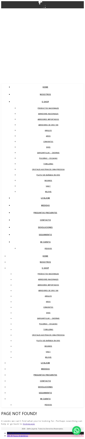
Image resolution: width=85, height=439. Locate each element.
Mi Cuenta (45, 242)
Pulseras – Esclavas (48, 158)
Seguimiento (45, 234)
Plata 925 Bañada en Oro (48, 175)
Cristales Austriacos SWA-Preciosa (48, 169)
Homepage (29, 424)
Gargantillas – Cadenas (48, 153)
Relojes (48, 192)
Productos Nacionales (48, 108)
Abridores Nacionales (48, 114)
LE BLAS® (45, 198)
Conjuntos (48, 142)
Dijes (48, 147)
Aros (48, 136)
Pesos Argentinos (17, 435)
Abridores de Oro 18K (48, 125)
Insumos (48, 181)
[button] (76, 430)
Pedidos (48, 248)
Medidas (45, 205)
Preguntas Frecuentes (45, 212)
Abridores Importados (48, 119)
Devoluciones (45, 227)
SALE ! (48, 186)
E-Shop (45, 101)
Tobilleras (48, 164)
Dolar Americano (18, 433)
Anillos (48, 130)
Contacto (45, 220)
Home (45, 87)
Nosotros (45, 94)
